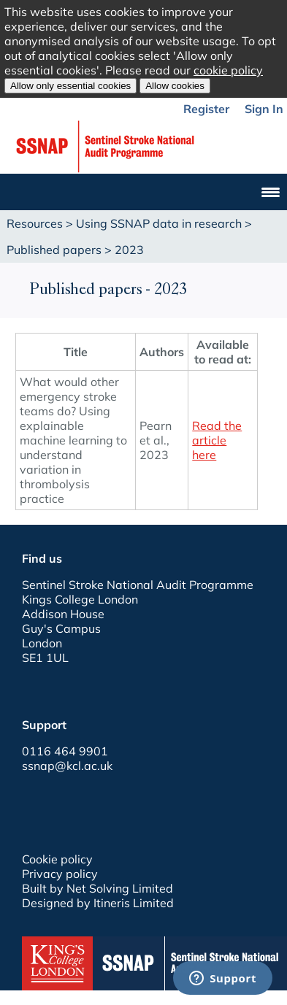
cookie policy (228, 70)
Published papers (54, 249)
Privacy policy (60, 873)
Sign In (264, 108)
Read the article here (217, 440)
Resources (35, 223)
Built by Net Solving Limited (97, 888)
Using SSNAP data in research (159, 223)
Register (206, 108)
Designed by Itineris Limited (98, 903)
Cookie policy (57, 859)
